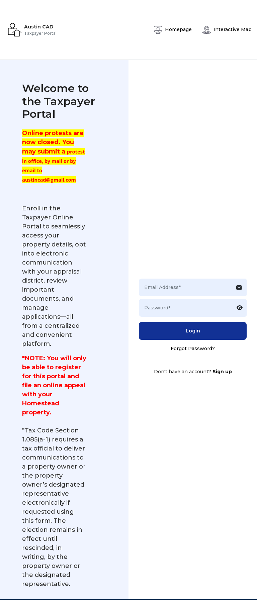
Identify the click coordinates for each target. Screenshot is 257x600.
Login (193, 331)
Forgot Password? (193, 348)
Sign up (222, 372)
